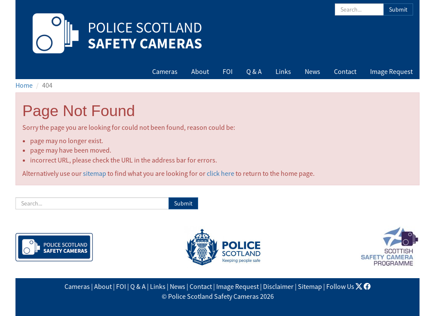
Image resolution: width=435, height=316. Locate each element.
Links (283, 71)
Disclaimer (278, 286)
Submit (398, 9)
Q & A (254, 71)
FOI (228, 71)
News (312, 71)
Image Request (391, 71)
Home (24, 85)
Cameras (165, 71)
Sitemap (310, 286)
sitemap (94, 173)
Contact (345, 71)
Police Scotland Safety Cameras (213, 296)
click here (220, 173)
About (200, 71)
